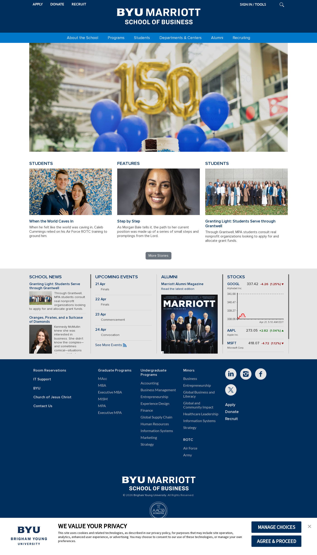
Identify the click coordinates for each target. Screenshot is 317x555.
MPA (102, 406)
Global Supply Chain (156, 417)
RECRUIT (79, 4)
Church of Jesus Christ (52, 397)
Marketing (149, 437)
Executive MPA (110, 413)
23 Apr (100, 314)
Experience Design (155, 403)
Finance (147, 410)
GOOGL (233, 284)
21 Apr (100, 284)
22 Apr (100, 299)
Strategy (147, 444)
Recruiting (241, 37)
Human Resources (155, 424)
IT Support (42, 379)
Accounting (149, 383)
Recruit (231, 418)
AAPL (231, 330)
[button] (309, 526)
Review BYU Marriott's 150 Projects (221, 130)
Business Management (158, 390)
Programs (116, 37)
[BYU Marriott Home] (158, 15)
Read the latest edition (177, 289)
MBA (102, 385)
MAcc (102, 379)
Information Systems (157, 431)
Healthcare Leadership (200, 414)
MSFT (232, 343)
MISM (103, 399)
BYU (36, 388)
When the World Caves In (51, 221)
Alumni (217, 37)
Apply (230, 404)
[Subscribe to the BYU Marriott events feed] (125, 345)
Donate (232, 411)
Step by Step (128, 221)
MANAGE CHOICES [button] (276, 527)
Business (190, 379)
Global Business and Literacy (199, 394)
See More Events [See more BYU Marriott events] (108, 345)
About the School (82, 37)
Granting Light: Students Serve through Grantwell (240, 223)
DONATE (57, 4)
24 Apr (100, 330)
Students (142, 37)
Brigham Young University (150, 495)
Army (187, 455)
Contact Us (42, 406)
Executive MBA (110, 392)
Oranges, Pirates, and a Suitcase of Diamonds (56, 319)
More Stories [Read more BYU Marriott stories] (158, 255)
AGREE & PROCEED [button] (276, 541)
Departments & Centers (180, 37)
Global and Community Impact (198, 405)
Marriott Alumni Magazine (182, 284)
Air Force (190, 448)
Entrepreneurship (154, 397)
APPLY (38, 4)
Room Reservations (49, 370)
